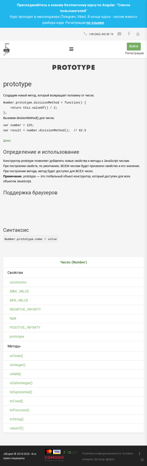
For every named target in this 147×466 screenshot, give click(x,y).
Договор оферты (104, 458)
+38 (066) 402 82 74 (101, 34)
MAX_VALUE (19, 291)
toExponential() (21, 391)
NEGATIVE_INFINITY (25, 309)
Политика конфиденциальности (101, 452)
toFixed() (16, 400)
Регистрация (134, 52)
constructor (18, 282)
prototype (17, 336)
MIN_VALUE (19, 300)
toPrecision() (19, 409)
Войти (133, 46)
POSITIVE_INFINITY (25, 327)
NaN (13, 318)
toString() (17, 418)
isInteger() (17, 364)
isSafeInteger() (21, 382)
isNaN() (15, 373)
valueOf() (16, 428)
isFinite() (16, 355)
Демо (7, 140)
